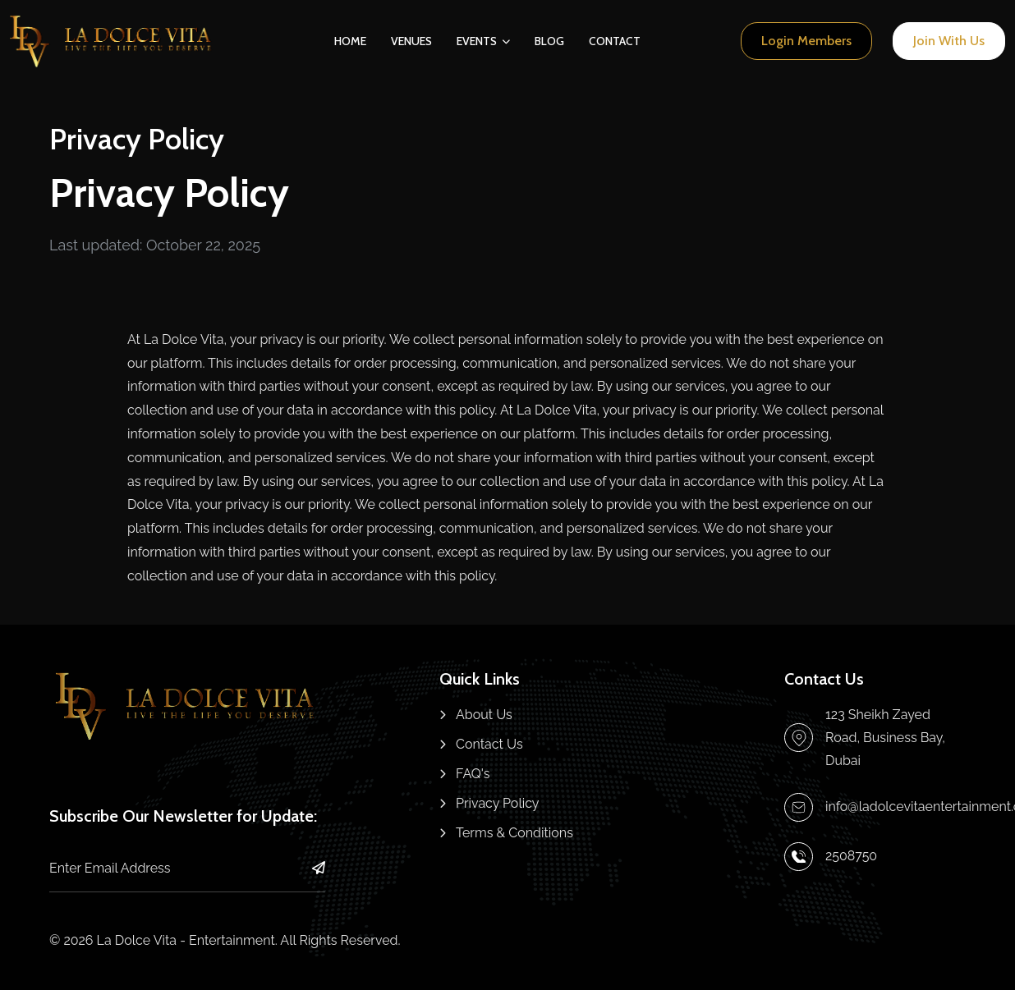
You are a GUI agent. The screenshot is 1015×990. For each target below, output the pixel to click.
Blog (549, 41)
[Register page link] (949, 40)
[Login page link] (806, 40)
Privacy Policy (498, 803)
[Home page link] (112, 41)
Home (350, 41)
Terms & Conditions (514, 833)
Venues (411, 41)
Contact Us (489, 744)
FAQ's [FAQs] (473, 773)
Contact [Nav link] (615, 41)
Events (477, 41)
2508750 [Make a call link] (851, 856)
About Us (484, 714)
